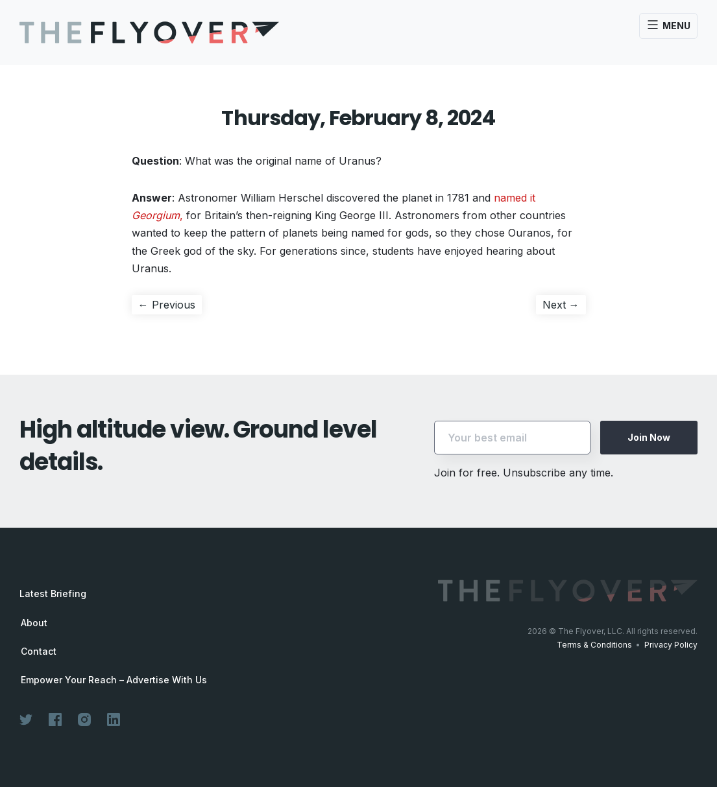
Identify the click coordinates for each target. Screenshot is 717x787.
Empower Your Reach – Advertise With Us (114, 680)
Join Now (648, 437)
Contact (38, 651)
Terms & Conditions (594, 645)
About (34, 623)
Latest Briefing (52, 593)
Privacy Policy (671, 645)
